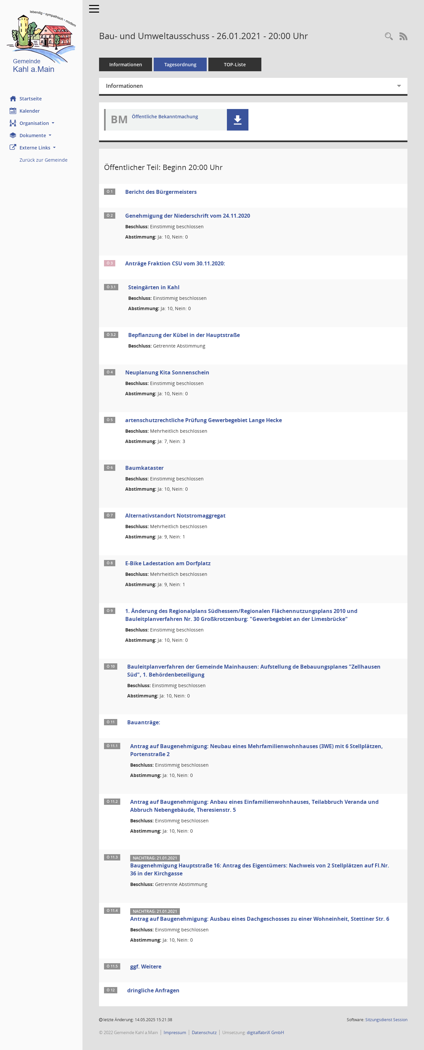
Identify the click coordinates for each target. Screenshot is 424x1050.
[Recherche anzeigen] (389, 36)
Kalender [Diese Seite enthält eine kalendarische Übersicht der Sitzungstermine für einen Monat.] (25, 110)
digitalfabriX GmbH (266, 1032)
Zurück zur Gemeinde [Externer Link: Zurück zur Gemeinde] (44, 160)
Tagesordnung (181, 64)
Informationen (126, 64)
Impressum (175, 1032)
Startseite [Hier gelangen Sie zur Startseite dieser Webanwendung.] (26, 98)
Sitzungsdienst (386, 1019)
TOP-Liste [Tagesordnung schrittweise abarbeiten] (235, 64)
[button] (41, 123)
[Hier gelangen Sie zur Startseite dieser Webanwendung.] (41, 43)
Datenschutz (204, 1032)
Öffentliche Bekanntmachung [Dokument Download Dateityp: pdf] (165, 117)
